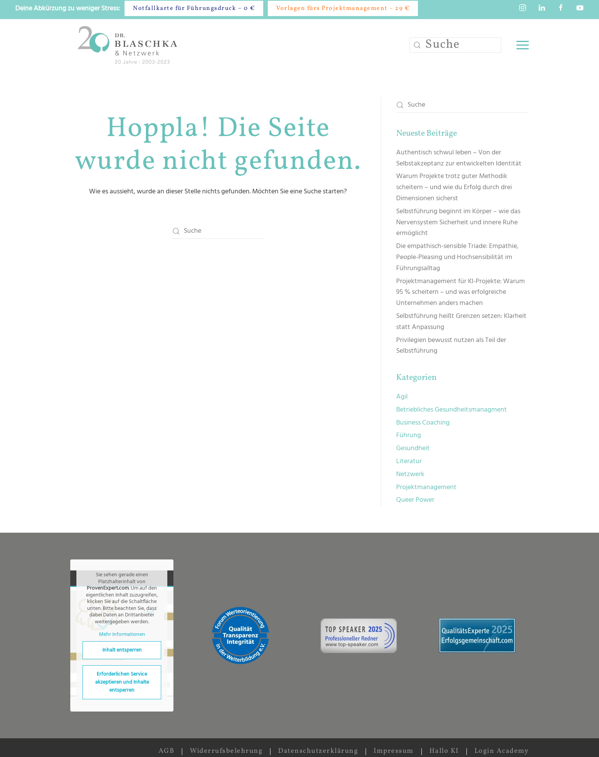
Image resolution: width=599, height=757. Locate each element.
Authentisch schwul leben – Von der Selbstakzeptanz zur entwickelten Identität (458, 158)
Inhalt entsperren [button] (122, 650)
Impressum (394, 751)
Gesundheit (413, 448)
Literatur (409, 461)
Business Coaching (423, 422)
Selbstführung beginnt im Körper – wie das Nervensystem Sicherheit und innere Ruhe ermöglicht (458, 222)
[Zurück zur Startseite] (129, 45)
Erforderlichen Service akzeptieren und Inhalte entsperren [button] (122, 682)
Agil (402, 396)
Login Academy (501, 751)
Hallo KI (444, 751)
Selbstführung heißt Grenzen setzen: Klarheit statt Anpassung (461, 322)
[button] (522, 45)
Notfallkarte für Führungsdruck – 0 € (194, 8)
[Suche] (455, 45)
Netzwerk (410, 474)
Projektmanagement (426, 487)
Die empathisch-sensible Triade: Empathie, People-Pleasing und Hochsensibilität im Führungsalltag (457, 257)
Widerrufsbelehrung (226, 751)
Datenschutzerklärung (318, 751)
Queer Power (415, 500)
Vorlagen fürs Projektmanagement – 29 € (343, 8)
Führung (408, 435)
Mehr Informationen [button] (122, 635)
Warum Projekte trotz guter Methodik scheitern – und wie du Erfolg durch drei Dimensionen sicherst (454, 187)
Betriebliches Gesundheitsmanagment (451, 409)
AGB (167, 751)
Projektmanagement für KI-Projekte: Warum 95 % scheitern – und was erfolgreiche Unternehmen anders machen (460, 292)
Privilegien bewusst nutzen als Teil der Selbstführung (451, 346)
